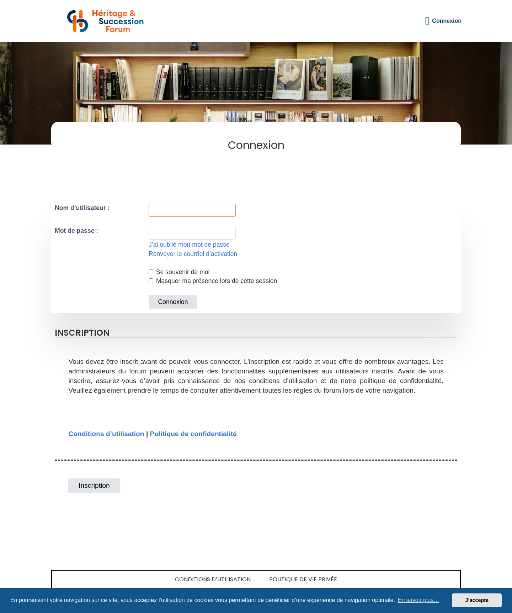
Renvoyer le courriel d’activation (193, 253)
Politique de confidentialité (193, 434)
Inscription (94, 485)
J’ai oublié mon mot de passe (189, 244)
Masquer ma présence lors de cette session (213, 280)
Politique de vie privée (303, 579)
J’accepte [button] (477, 600)
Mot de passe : (76, 230)
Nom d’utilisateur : (82, 207)
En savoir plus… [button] (418, 600)
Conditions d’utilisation (106, 434)
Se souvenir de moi (179, 272)
